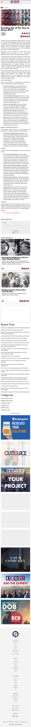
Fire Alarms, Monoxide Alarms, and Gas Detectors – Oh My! (14, 381)
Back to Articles (5, 7)
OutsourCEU (15, 701)
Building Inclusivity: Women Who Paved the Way (12, 330)
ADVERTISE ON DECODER (15, 413)
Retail (15, 689)
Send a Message (15, 710)
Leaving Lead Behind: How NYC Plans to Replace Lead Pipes (15, 336)
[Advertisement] (9, 314)
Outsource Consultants (15, 695)
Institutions (15, 682)
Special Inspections (15, 668)
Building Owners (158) (7, 400)
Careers (15, 645)
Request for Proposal (15, 650)
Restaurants (15, 687)
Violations (15, 669)
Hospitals (15, 678)
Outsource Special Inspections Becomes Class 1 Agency (14, 338)
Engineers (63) (5, 407)
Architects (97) (5, 405)
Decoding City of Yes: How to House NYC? (10, 356)
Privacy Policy (11, 724)
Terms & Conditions (18, 724)
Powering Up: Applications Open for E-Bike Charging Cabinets (15, 327)
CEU (15, 671)
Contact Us (15, 652)
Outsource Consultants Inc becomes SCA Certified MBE (14, 340)
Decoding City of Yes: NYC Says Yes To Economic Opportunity (15, 358)
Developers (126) (5, 403)
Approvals (15, 661)
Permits (15, 664)
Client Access (15, 647)
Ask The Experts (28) (6, 398)
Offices (15, 683)
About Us (15, 643)
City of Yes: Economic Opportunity (11, 213)
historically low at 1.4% (16, 53)
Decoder (15, 648)
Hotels (15, 680)
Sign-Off (15, 666)
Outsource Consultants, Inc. (13, 208)
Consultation (15, 662)
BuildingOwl (15, 697)
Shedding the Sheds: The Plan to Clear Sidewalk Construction (15, 383)
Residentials (15, 685)
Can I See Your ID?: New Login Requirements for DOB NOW (14, 368)
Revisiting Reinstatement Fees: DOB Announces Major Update (15, 392)
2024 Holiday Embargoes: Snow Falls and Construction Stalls (15, 342)
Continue (15, 231)
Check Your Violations (15, 654)
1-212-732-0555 (15, 708)
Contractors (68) (5, 410)
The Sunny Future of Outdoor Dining (9, 386)
